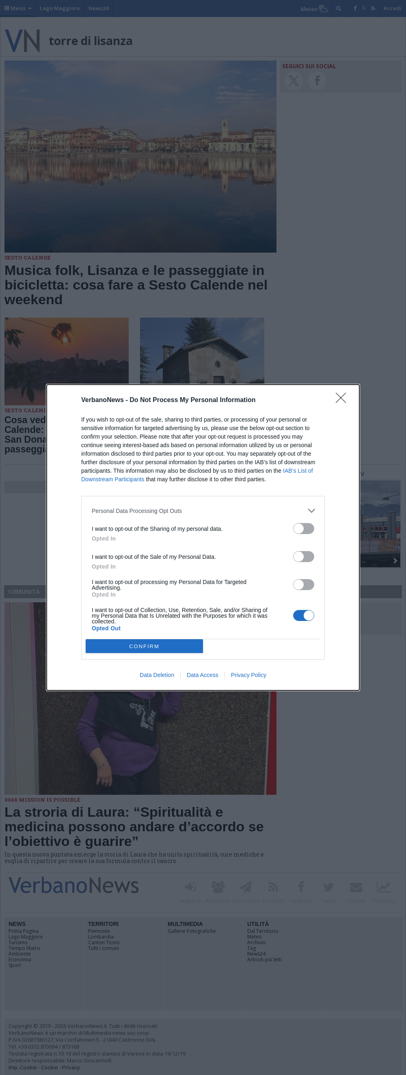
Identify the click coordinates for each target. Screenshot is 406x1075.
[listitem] (203, 510)
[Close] (343, 400)
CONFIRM (144, 646)
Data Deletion (157, 675)
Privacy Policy (248, 675)
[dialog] (203, 537)
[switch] (303, 528)
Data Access (202, 675)
